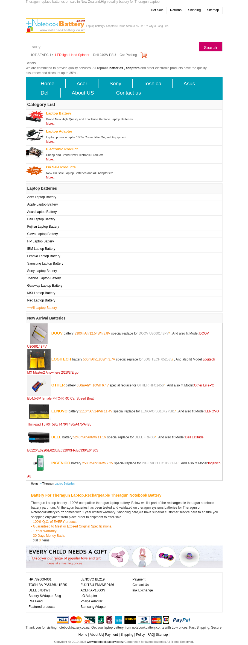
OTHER (58, 385)
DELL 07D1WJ (39, 590)
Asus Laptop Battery (42, 212)
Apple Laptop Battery (42, 204)
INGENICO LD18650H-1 (160, 463)
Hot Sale (157, 10)
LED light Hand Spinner (72, 55)
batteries (116, 68)
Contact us (128, 93)
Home (48, 83)
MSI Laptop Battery (41, 293)
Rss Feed (36, 601)
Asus (189, 83)
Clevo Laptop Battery (42, 234)
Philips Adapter (92, 601)
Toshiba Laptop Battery (44, 278)
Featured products (42, 607)
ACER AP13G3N (93, 590)
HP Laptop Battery (40, 241)
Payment (139, 579)
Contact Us (141, 585)
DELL (56, 437)
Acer (82, 83)
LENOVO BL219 (93, 579)
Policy (140, 635)
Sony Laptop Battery (42, 271)
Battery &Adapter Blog (45, 596)
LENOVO (59, 411)
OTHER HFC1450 (150, 385)
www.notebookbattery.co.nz (105, 641)
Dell (45, 93)
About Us (96, 635)
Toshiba (153, 83)
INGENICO (60, 463)
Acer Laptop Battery (41, 197)
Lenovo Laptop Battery (43, 256)
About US (83, 93)
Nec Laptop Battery (41, 300)
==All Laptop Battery (42, 308)
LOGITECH (61, 359)
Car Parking (128, 55)
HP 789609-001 (40, 579)
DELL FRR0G (145, 437)
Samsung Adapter (94, 607)
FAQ (150, 635)
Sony (115, 83)
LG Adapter (89, 596)
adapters (132, 68)
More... (51, 123)
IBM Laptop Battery (41, 249)
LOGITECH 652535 (158, 359)
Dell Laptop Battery (41, 219)
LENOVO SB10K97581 (158, 411)
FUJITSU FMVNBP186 (97, 585)
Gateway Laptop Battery (45, 286)
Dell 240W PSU (104, 55)
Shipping (194, 10)
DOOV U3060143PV (154, 333)
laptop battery (114, 627)
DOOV (57, 333)
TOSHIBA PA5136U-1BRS (48, 585)
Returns (176, 10)
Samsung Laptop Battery (45, 263)
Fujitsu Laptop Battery (43, 226)
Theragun (48, 483)
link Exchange (143, 590)
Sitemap (213, 10)
